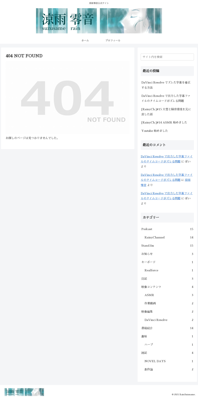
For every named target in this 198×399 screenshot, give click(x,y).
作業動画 (168, 303)
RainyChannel (168, 237)
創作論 (168, 369)
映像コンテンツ (167, 286)
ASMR (168, 295)
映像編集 (167, 311)
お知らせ (167, 253)
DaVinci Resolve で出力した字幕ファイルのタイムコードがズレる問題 (165, 98)
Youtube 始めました (154, 130)
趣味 (167, 336)
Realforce (168, 270)
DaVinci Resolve (168, 319)
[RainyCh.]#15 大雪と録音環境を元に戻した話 (166, 112)
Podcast (167, 229)
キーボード (167, 262)
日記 (167, 278)
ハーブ (168, 344)
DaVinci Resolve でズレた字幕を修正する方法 (165, 85)
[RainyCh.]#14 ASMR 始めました (164, 122)
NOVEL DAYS (168, 361)
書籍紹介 (167, 328)
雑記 (167, 352)
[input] (167, 57)
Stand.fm (167, 245)
